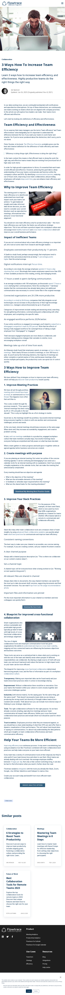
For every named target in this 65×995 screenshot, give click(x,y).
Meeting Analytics (32, 934)
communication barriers (44, 174)
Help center (46, 967)
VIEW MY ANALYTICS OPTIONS (32, 785)
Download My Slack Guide (32, 607)
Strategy (29, 960)
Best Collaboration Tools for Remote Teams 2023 (16, 883)
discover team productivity (28, 380)
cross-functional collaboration (35, 669)
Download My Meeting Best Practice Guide (32, 491)
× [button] (60, 977)
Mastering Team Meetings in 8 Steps (46, 836)
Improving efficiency (11, 746)
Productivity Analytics (33, 938)
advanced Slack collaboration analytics (31, 532)
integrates (23, 769)
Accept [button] (28, 991)
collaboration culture (11, 674)
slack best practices (15, 534)
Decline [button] (36, 991)
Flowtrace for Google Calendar (36, 945)
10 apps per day (16, 762)
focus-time (37, 264)
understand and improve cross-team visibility (40, 646)
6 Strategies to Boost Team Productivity (14, 836)
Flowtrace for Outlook (33, 941)
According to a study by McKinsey (16, 300)
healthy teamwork (23, 230)
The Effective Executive (32, 144)
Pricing (45, 964)
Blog (44, 957)
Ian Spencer (15, 90)
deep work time (27, 179)
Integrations (46, 960)
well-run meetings (16, 436)
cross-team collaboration (42, 230)
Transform (29, 957)
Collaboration (8, 801)
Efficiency (29, 964)
